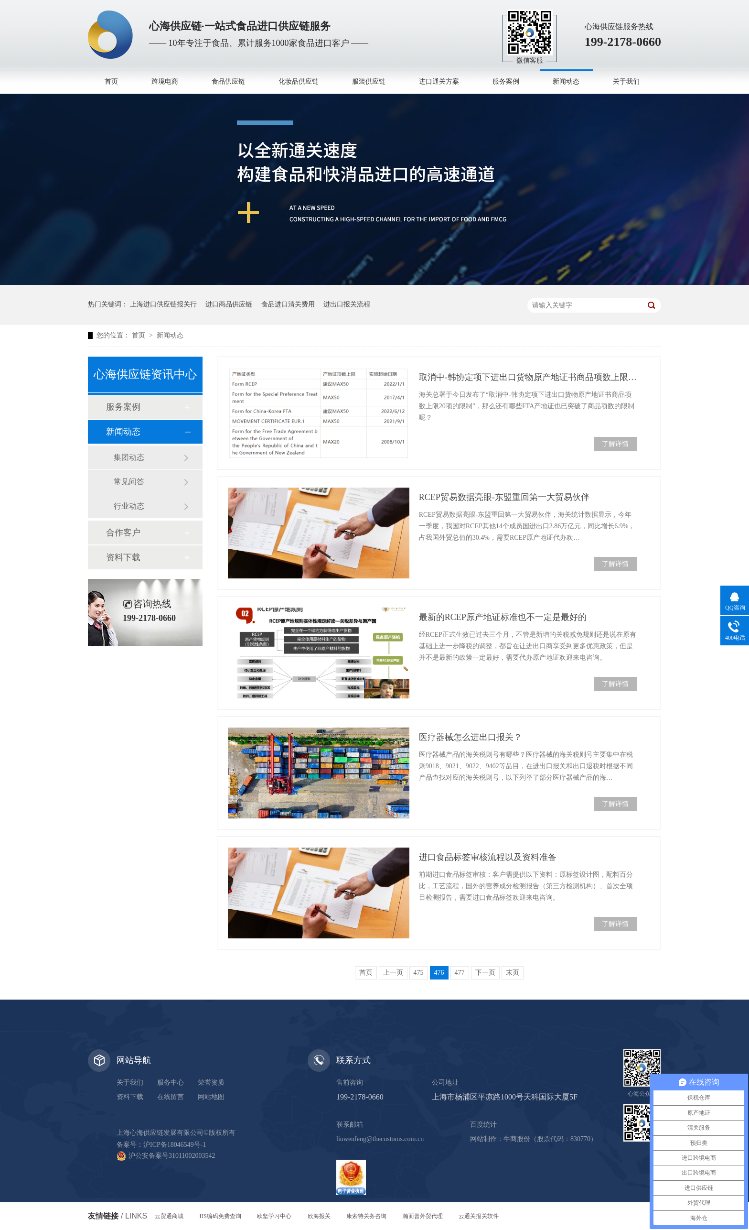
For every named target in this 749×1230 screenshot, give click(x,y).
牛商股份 (516, 1139)
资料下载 (123, 557)
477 (460, 972)
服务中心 (170, 1082)
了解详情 (615, 443)
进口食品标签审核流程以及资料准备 (487, 857)
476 (439, 972)
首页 (111, 81)
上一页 (393, 972)
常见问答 (129, 482)
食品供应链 (228, 81)
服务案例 (505, 81)
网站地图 (211, 1096)
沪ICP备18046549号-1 (174, 1144)
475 (419, 972)
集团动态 (129, 457)
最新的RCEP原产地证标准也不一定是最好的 (503, 617)
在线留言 (170, 1096)
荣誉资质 (211, 1082)
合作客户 (123, 532)
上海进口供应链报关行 (163, 304)
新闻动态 (566, 81)
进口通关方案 (439, 81)
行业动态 (129, 506)
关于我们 (626, 81)
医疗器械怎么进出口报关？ (470, 737)
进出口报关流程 (346, 304)
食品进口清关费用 (288, 304)
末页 (512, 972)
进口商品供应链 (228, 304)
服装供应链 (368, 81)
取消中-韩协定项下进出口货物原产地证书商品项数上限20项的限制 (528, 377)
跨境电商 (164, 81)
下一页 (485, 972)
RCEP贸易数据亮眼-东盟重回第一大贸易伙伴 (504, 497)
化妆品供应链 (298, 81)
